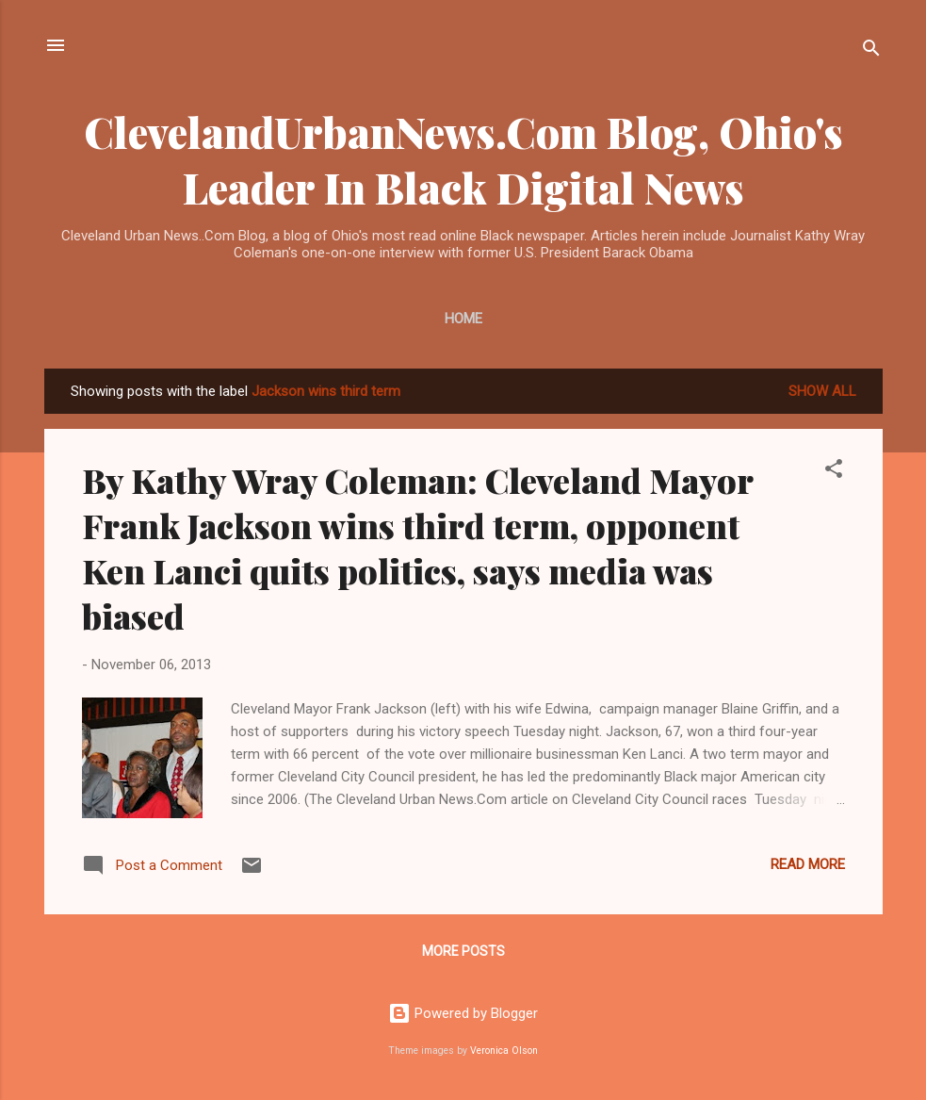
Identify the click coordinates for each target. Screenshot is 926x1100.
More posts (463, 951)
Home (463, 318)
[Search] (871, 51)
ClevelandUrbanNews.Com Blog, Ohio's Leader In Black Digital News (463, 159)
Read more (808, 864)
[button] (833, 471)
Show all (822, 391)
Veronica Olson (504, 1050)
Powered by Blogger (463, 1013)
